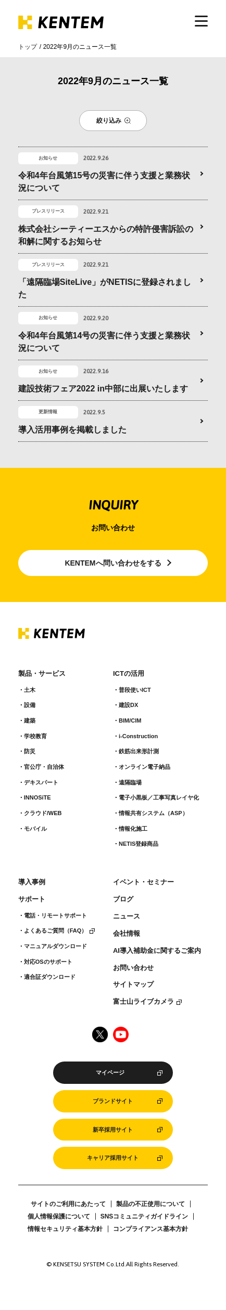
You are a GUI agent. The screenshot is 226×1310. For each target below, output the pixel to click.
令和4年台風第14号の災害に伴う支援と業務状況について (104, 341)
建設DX (128, 705)
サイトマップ (133, 984)
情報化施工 (133, 829)
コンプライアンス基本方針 (150, 1229)
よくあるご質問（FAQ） (55, 930)
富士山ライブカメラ (143, 1001)
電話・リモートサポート (55, 915)
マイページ (110, 1072)
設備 (29, 705)
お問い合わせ (133, 968)
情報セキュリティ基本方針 (65, 1229)
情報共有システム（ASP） (153, 813)
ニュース (126, 916)
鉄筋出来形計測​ (139, 751)
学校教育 (35, 736)
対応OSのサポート (48, 962)
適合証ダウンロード (50, 977)
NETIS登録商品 (138, 844)
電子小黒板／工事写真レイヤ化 (159, 797)
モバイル (35, 829)
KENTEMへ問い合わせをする (113, 563)
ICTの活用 (128, 673)
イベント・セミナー (143, 882)
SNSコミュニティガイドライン (145, 1216)
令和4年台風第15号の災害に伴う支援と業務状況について (104, 181)
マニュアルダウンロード (55, 946)
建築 (29, 720)
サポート (31, 899)
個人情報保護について (59, 1216)
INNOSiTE (37, 797)
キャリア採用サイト (113, 1158)
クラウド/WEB (43, 813)
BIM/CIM (130, 720)
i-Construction (138, 736)
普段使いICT (135, 690)
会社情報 (126, 933)
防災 (29, 751)
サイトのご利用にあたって (68, 1204)
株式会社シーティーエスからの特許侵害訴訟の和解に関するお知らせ (105, 235)
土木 (29, 690)
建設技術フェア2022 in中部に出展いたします (103, 388)
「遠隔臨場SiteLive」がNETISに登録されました (104, 288)
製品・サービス (42, 673)
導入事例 (31, 882)
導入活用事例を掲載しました (72, 429)
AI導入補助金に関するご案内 (157, 950)
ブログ (123, 899)
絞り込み (108, 120)
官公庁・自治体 (44, 767)
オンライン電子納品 (144, 767)
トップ (27, 46)
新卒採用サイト (113, 1129)
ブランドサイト (113, 1101)
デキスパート (41, 782)
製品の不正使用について (150, 1204)
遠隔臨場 (130, 782)
